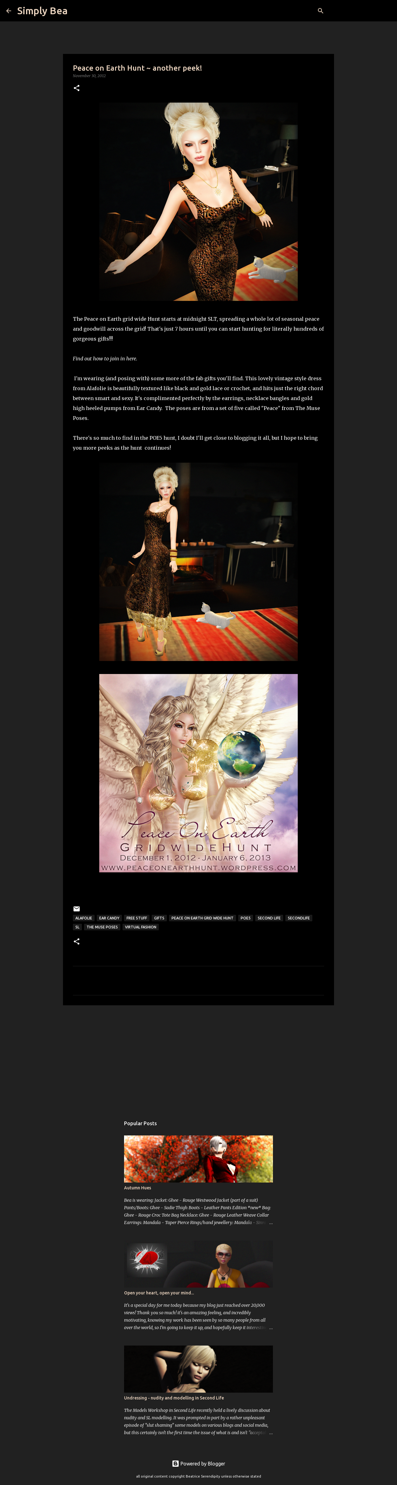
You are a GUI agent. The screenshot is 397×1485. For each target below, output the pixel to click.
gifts (159, 918)
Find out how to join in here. (105, 358)
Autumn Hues (137, 1187)
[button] (76, 88)
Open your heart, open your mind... (159, 1292)
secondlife (299, 918)
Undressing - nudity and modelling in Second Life (174, 1397)
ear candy (109, 918)
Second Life (269, 918)
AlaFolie (83, 918)
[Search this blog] (359, 10)
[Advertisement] (198, 1058)
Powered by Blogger (198, 1463)
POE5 (246, 918)
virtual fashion (140, 927)
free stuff (137, 918)
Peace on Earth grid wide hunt (203, 918)
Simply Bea (42, 10)
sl (77, 927)
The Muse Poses (102, 927)
